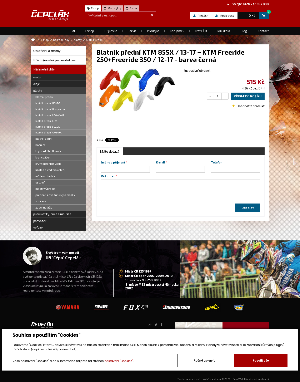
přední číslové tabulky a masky (55, 195)
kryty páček (42, 157)
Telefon (216, 162)
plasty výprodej (45, 188)
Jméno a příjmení (113, 162)
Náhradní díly (44, 69)
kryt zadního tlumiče (48, 151)
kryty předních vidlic (48, 163)
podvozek (39, 221)
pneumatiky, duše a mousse (52, 214)
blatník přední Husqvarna (50, 109)
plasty (37, 90)
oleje (36, 84)
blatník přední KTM (46, 120)
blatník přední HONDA (47, 103)
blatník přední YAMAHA (48, 132)
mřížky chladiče (45, 176)
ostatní (40, 182)
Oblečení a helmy (47, 51)
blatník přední (44, 97)
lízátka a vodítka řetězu (50, 170)
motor (37, 77)
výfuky (38, 227)
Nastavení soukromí (257, 378)
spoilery (40, 201)
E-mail (160, 162)
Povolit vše (261, 360)
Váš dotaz (108, 176)
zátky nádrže (43, 207)
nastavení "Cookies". (119, 361)
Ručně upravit (204, 360)
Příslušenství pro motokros (54, 60)
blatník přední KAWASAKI (49, 114)
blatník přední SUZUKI (47, 126)
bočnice (40, 145)
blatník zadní (43, 138)
